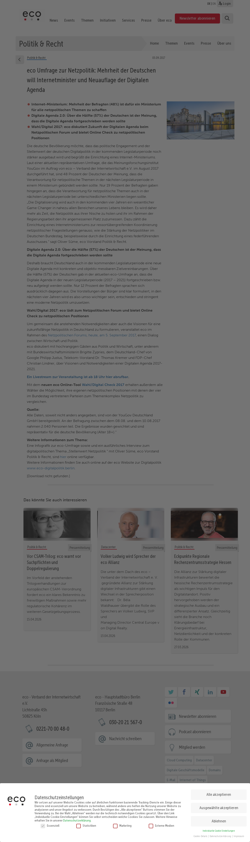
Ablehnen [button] (219, 819)
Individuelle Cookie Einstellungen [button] (219, 829)
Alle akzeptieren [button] (218, 792)
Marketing (122, 824)
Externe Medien (161, 824)
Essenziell (50, 824)
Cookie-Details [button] (201, 834)
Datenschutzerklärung (77, 818)
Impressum (239, 834)
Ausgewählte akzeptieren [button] (218, 806)
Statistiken (86, 824)
